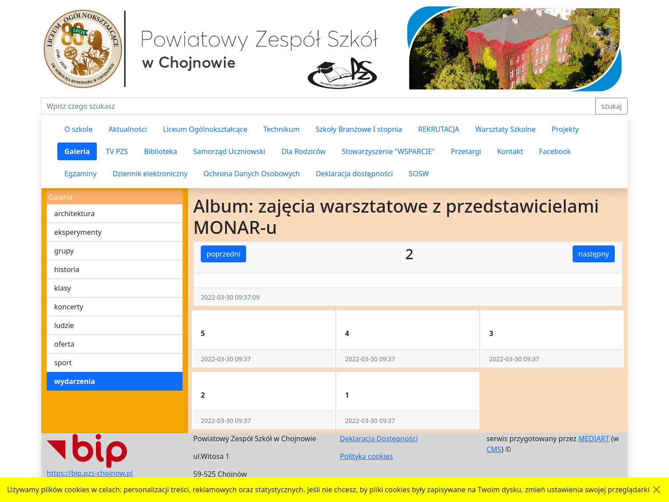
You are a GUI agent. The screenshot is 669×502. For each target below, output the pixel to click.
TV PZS (117, 151)
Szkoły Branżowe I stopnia (358, 129)
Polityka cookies (366, 456)
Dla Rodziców (303, 151)
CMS (493, 449)
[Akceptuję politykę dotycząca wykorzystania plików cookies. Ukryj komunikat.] (656, 489)
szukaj (611, 106)
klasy (62, 288)
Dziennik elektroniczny (149, 173)
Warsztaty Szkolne (505, 129)
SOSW (419, 173)
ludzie (64, 325)
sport (63, 363)
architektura (74, 213)
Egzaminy (80, 173)
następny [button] (593, 254)
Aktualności (127, 129)
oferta (64, 344)
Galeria (77, 151)
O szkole (78, 129)
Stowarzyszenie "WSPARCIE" (388, 151)
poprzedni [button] (223, 254)
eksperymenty (78, 232)
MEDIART (593, 438)
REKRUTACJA (438, 129)
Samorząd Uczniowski (229, 151)
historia (67, 269)
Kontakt (510, 151)
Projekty (565, 129)
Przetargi (466, 151)
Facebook (555, 151)
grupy (64, 251)
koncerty (68, 307)
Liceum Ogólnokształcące (205, 129)
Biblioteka (160, 151)
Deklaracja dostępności (354, 173)
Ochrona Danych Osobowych (251, 173)
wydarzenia (74, 381)
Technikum (281, 129)
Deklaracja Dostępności (379, 438)
